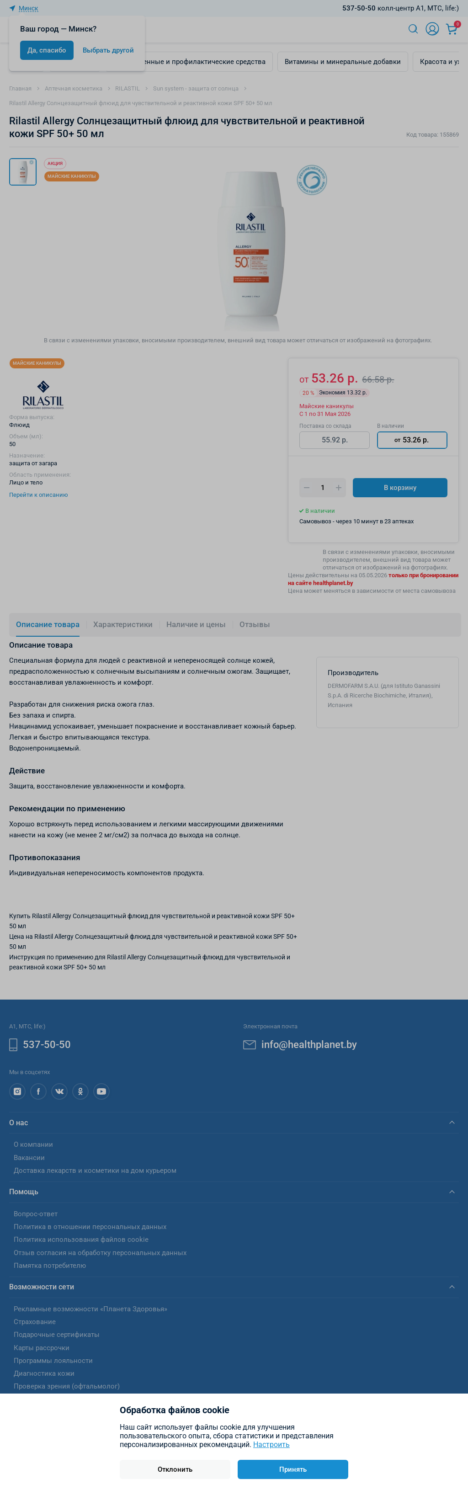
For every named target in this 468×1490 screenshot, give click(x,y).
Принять (293, 1469)
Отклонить (175, 1469)
